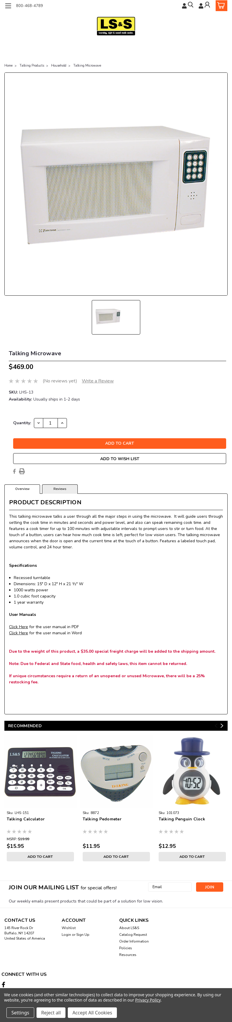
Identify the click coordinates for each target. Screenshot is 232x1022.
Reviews (59, 489)
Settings (20, 1012)
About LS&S (129, 928)
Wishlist (69, 928)
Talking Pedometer (102, 819)
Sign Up (82, 934)
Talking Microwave (87, 65)
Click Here (18, 627)
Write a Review (98, 381)
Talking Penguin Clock (182, 819)
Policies (125, 948)
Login (66, 934)
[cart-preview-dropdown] (220, 5)
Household (58, 65)
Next (222, 725)
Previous (216, 725)
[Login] (204, 5)
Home (8, 65)
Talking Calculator (26, 819)
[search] (186, 5)
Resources (127, 954)
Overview (22, 489)
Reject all (51, 1012)
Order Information (134, 941)
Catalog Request (133, 934)
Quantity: (22, 423)
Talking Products (32, 65)
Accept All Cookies (92, 1012)
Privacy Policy (147, 1000)
